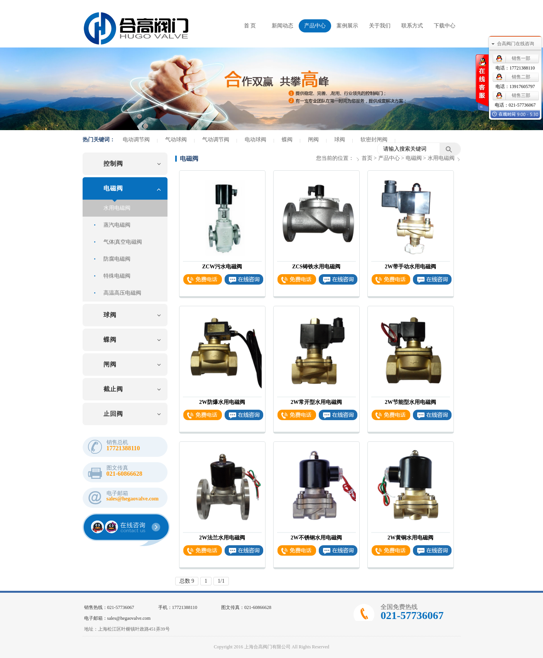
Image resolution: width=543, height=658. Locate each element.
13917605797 (522, 86)
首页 (367, 158)
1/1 (221, 581)
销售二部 (521, 77)
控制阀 (113, 163)
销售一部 (521, 58)
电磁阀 (113, 188)
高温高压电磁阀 (122, 293)
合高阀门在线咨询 (515, 43)
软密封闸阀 (373, 139)
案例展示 (347, 26)
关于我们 (380, 26)
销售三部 (521, 95)
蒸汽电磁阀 (116, 225)
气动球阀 (176, 139)
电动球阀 (255, 139)
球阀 (339, 139)
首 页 (250, 26)
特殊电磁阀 (116, 276)
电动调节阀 (136, 139)
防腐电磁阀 (116, 259)
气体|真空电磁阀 (122, 242)
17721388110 (522, 68)
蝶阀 (287, 139)
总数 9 (187, 581)
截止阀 (113, 389)
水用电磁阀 (116, 208)
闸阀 (313, 139)
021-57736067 (522, 105)
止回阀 (113, 413)
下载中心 (444, 26)
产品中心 (315, 26)
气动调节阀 (215, 139)
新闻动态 (282, 26)
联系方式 (412, 26)
